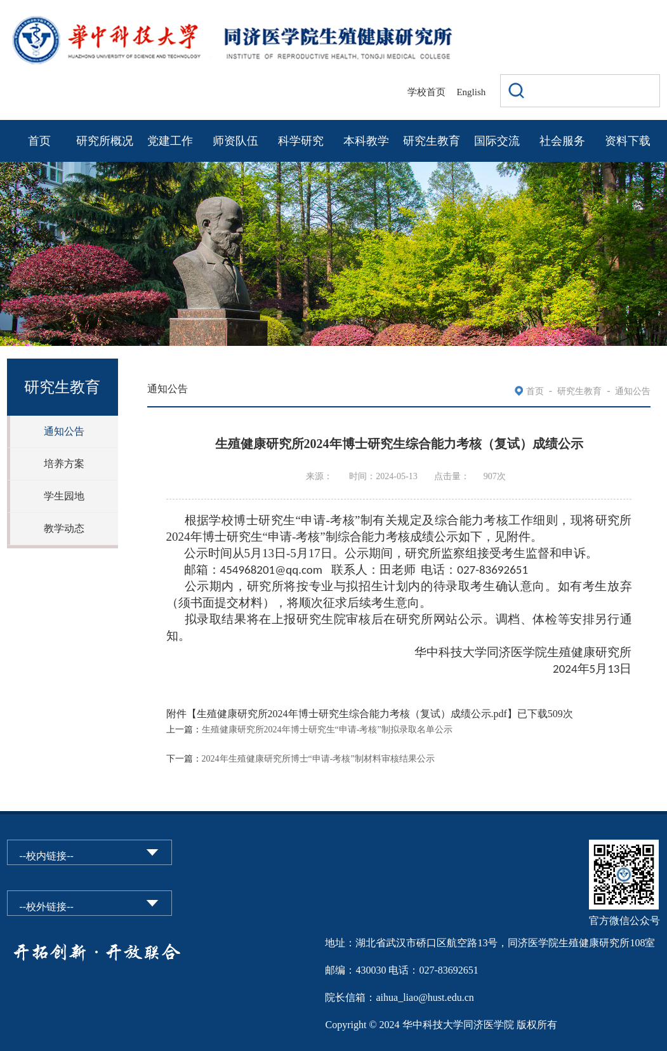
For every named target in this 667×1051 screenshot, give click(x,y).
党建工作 (170, 141)
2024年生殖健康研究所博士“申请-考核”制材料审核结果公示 (318, 758)
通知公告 (64, 431)
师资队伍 (235, 141)
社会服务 (562, 141)
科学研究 (301, 141)
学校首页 (426, 92)
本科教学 (366, 141)
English (470, 92)
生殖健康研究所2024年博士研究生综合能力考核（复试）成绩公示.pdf (352, 713)
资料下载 (627, 141)
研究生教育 (431, 141)
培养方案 (64, 463)
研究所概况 (104, 141)
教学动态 (64, 528)
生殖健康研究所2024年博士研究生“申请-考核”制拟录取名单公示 (327, 729)
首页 (39, 141)
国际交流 (497, 141)
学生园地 (64, 496)
